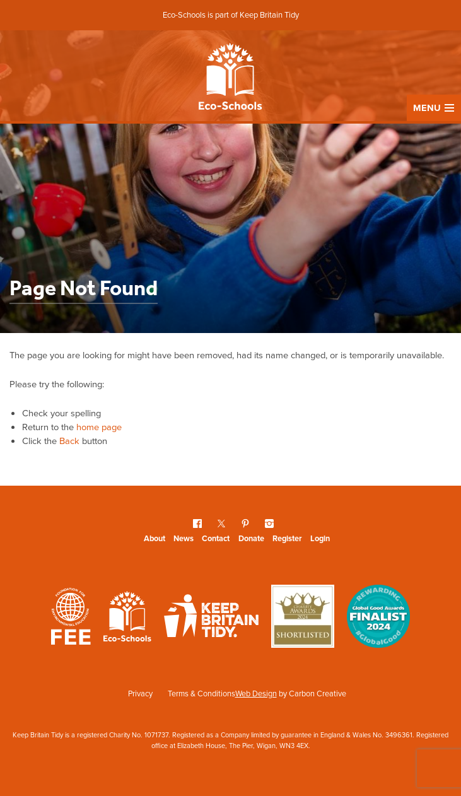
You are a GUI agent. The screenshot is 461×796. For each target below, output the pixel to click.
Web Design (256, 693)
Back (69, 441)
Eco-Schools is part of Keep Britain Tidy (231, 15)
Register (287, 538)
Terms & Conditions (201, 693)
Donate (251, 538)
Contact (216, 538)
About (154, 538)
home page (99, 427)
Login (320, 538)
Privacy (140, 693)
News (183, 538)
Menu (433, 108)
